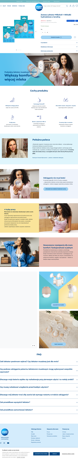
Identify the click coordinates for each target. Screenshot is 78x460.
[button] (35, 31)
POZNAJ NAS (22, 6)
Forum (48, 432)
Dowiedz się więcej (21, 457)
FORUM (9, 6)
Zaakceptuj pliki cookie (41, 453)
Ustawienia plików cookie (68, 453)
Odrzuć (54, 453)
